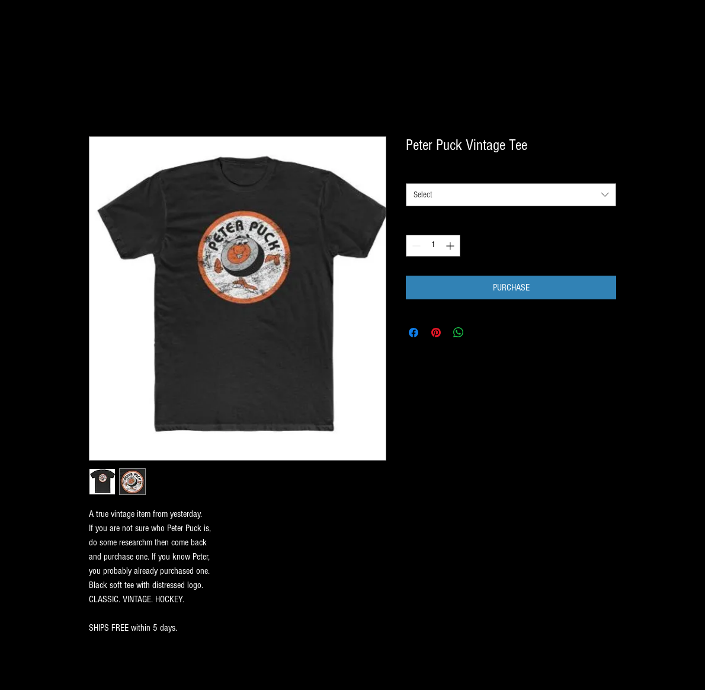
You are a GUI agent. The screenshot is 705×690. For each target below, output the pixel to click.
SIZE (412, 172)
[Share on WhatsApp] (458, 332)
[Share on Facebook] (413, 332)
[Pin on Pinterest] (436, 332)
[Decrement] (415, 245)
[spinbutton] (433, 245)
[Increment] (451, 245)
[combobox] (511, 194)
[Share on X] (481, 332)
